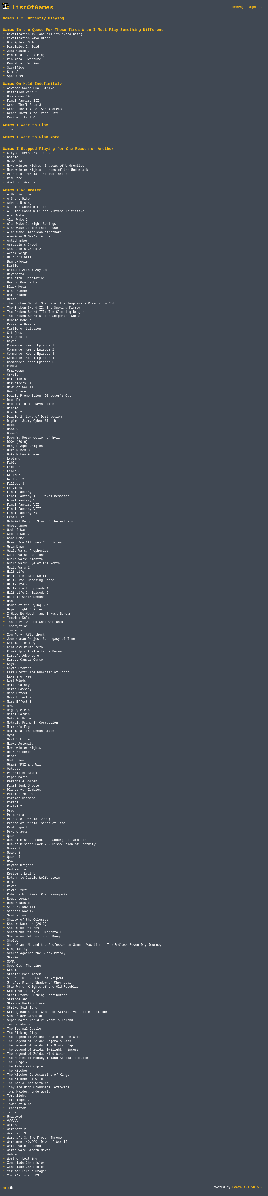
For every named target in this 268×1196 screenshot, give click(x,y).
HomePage (238, 7)
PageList (255, 7)
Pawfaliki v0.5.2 (247, 1187)
